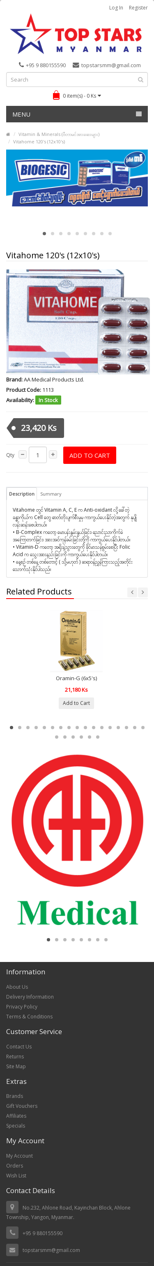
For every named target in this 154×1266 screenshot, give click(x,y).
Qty (10, 455)
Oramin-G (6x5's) (76, 678)
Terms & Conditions (29, 1016)
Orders (14, 1165)
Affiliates (16, 1115)
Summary (51, 494)
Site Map (16, 1066)
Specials (15, 1125)
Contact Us (19, 1046)
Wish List (16, 1175)
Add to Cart (89, 455)
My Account (19, 1155)
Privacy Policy (21, 1006)
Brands (14, 1096)
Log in (116, 7)
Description (21, 494)
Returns (15, 1056)
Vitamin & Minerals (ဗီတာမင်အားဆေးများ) (58, 134)
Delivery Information (30, 996)
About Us (17, 986)
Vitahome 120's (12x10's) (39, 141)
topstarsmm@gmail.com (107, 65)
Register (138, 7)
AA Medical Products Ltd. (54, 379)
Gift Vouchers (21, 1105)
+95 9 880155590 (42, 65)
